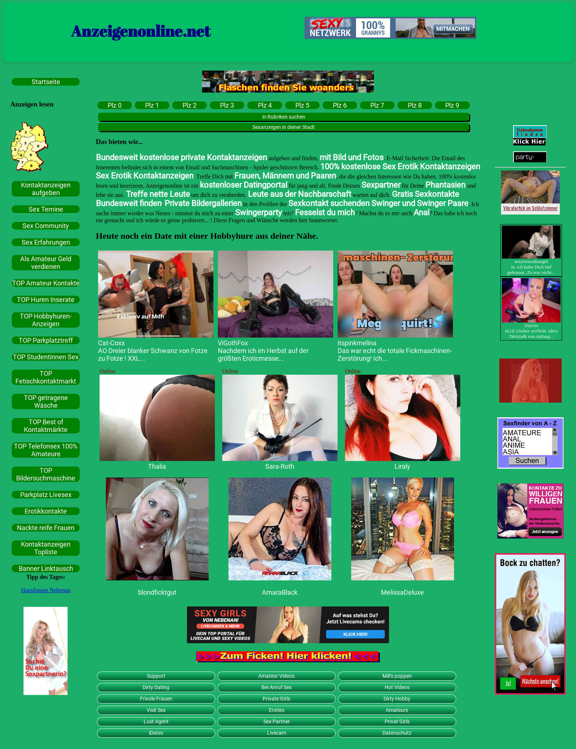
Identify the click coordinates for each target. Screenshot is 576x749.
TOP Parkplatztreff (46, 340)
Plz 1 (152, 105)
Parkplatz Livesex (46, 494)
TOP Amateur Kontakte (46, 283)
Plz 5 (302, 105)
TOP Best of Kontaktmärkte (46, 425)
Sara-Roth (279, 466)
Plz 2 (190, 105)
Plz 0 (115, 105)
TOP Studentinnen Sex (46, 357)
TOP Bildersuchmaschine (45, 474)
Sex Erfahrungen (46, 242)
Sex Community (45, 226)
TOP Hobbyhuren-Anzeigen (46, 320)
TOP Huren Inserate (46, 299)
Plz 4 (265, 105)
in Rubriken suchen (283, 117)
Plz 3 (227, 105)
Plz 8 (415, 105)
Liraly (402, 466)
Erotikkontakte (46, 511)
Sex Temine (46, 209)
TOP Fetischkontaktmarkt (45, 377)
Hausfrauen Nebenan (46, 590)
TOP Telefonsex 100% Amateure (46, 450)
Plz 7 (377, 105)
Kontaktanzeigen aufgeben (46, 189)
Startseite (46, 82)
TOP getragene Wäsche (46, 401)
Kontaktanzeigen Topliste (46, 548)
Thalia (157, 466)
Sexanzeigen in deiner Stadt (283, 127)
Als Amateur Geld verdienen (45, 262)
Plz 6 (340, 105)
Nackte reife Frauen (46, 528)
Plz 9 (452, 105)
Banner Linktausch (46, 568)
